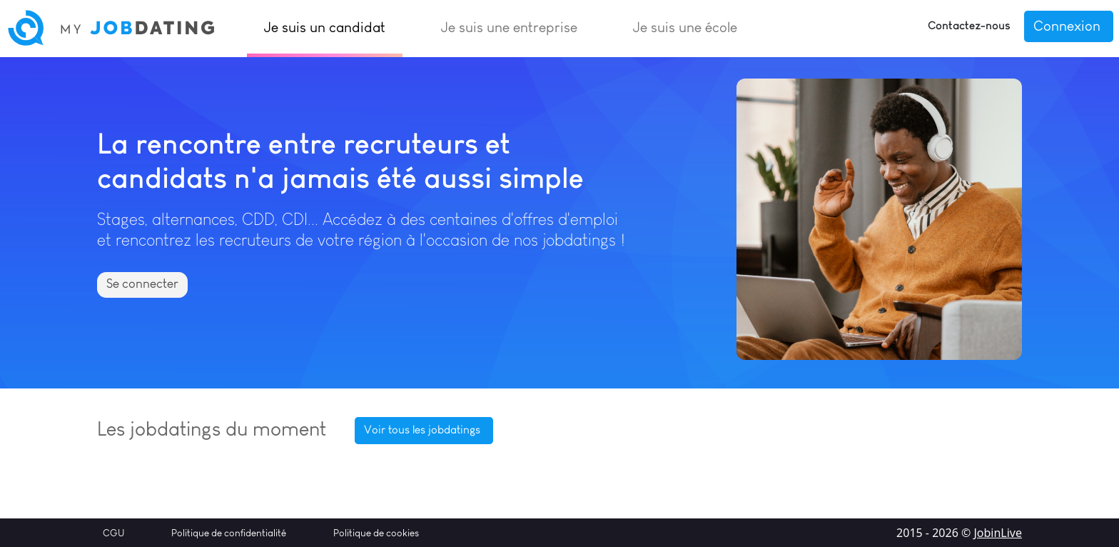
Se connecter (142, 283)
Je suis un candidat (324, 27)
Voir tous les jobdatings (422, 429)
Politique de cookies (376, 532)
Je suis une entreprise (509, 27)
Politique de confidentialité (228, 532)
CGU (113, 532)
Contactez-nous (969, 25)
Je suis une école (685, 27)
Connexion (1066, 26)
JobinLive (997, 533)
